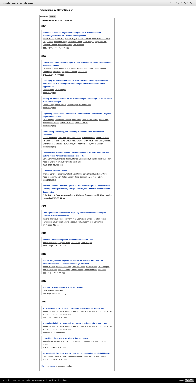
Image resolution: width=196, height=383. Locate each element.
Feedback (63, 380)
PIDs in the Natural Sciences (55, 171)
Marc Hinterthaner (61, 69)
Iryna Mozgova (58, 72)
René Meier (98, 141)
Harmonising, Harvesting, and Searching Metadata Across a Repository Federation (73, 133)
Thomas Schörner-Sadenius (54, 174)
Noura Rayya (68, 144)
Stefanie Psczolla (65, 45)
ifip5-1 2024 (47, 75)
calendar (23, 3)
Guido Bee (60, 39)
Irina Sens (102, 270)
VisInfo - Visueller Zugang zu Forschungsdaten (63, 287)
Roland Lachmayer (85, 222)
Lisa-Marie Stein (95, 177)
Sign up (192, 3)
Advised (52, 16)
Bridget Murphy (68, 177)
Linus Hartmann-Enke (101, 39)
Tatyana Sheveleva (50, 219)
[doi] (68, 48)
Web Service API (39, 380)
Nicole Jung (103, 120)
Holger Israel (48, 42)
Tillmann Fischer (88, 138)
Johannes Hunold (92, 195)
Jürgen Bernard (49, 267)
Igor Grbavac (48, 341)
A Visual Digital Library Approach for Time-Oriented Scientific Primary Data (75, 323)
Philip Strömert (85, 105)
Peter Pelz (67, 162)
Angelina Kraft (100, 42)
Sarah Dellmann (84, 39)
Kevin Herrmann (65, 219)
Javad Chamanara (50, 243)
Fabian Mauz (87, 141)
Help (28, 380)
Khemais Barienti (76, 69)
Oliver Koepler (88, 42)
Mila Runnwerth (64, 270)
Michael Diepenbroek (80, 159)
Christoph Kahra (93, 219)
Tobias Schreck (90, 270)
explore (15, 3)
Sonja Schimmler (49, 159)
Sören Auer (82, 72)
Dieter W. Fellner (78, 267)
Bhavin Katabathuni (74, 141)
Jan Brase (60, 311)
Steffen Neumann (67, 123)
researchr (6, 3)
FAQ (55, 380)
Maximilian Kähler (75, 42)
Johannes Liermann (50, 123)
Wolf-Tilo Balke (61, 356)
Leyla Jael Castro (74, 138)
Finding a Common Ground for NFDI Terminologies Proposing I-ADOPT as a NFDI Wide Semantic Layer (77, 100)
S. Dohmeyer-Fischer (74, 341)
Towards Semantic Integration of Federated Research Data (68, 240)
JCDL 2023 (47, 165)
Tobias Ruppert (77, 270)
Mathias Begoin (71, 39)
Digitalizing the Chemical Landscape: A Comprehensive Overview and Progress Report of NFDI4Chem (77, 115)
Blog (49, 380)
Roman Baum (48, 90)
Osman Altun (48, 69)
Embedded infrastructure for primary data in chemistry (66, 338)
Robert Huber (48, 105)
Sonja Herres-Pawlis (90, 120)
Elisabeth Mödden (50, 45)
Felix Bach (76, 120)
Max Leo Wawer (79, 219)
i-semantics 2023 (49, 198)
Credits (21, 380)
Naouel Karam (60, 105)
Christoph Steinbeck (63, 120)
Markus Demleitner (83, 174)
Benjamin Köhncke (75, 356)
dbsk (44, 246)
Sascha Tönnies (99, 356)
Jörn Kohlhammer (50, 270)
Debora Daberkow (63, 267)
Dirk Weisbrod (78, 45)
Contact (13, 380)
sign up (52, 366)
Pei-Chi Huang (48, 141)
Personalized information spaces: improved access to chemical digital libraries (76, 353)
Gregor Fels (89, 341)
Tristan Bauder (48, 39)
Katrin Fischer (91, 267)
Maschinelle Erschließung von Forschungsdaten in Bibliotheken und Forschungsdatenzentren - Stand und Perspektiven (72, 34)
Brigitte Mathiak (56, 162)
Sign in (186, 3)
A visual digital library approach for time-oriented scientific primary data (73, 308)
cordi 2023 (47, 93)
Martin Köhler (55, 177)
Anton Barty (70, 174)
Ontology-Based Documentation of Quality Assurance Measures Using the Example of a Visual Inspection (74, 214)
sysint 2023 (47, 225)
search (31, 3)
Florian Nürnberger (91, 69)
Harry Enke (96, 174)
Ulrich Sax (77, 162)
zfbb (44, 48)
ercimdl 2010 (48, 332)
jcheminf (46, 347)
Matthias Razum (81, 123)
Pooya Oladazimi (77, 195)
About (5, 380)
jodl (44, 273)
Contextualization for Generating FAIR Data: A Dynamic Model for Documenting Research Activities (76, 64)
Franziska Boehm (64, 159)
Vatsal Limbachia (62, 195)
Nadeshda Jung (60, 42)
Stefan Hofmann (102, 138)
